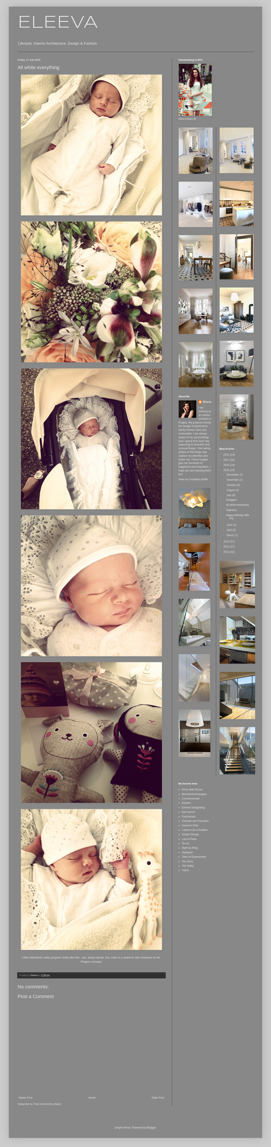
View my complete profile (193, 479)
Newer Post (25, 1097)
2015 (226, 470)
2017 (226, 460)
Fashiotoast (188, 816)
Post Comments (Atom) (47, 1104)
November (232, 479)
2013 (226, 546)
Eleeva (207, 401)
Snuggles (231, 499)
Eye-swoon (188, 812)
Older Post (158, 1097)
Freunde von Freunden (195, 821)
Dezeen (186, 802)
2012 (226, 551)
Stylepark (187, 852)
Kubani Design (190, 834)
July (229, 495)
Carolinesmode (191, 798)
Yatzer (185, 870)
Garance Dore (190, 825)
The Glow (187, 861)
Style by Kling (190, 847)
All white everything (237, 504)
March (230, 535)
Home (92, 1097)
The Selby (188, 865)
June (229, 524)
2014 (226, 541)
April (229, 529)
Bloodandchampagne (194, 794)
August (231, 490)
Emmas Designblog (193, 807)
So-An (185, 843)
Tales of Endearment (194, 856)
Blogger (151, 1127)
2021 (226, 454)
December (232, 474)
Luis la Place (189, 839)
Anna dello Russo (192, 789)
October (231, 485)
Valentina (231, 510)
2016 (226, 465)
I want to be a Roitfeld (194, 830)
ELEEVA (58, 22)
